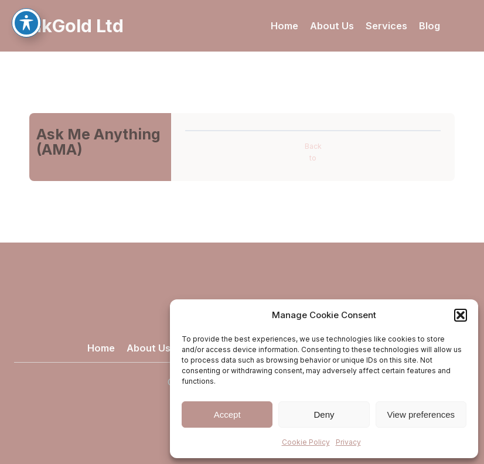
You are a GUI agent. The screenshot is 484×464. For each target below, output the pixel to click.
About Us (332, 26)
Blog (429, 26)
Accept (227, 414)
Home (284, 26)
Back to (313, 152)
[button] (460, 315)
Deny (323, 414)
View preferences (421, 414)
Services (386, 26)
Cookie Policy (306, 442)
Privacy (348, 442)
